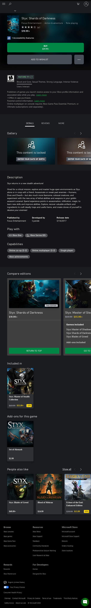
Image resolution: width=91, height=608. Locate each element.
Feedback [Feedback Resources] (36, 541)
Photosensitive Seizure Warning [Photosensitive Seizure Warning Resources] (44, 550)
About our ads (21, 603)
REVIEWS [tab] (45, 123)
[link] (20, 388)
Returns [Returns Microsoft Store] (65, 541)
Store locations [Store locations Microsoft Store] (67, 550)
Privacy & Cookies (33, 598)
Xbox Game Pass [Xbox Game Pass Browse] (10, 541)
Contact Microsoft (18, 598)
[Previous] (75, 133)
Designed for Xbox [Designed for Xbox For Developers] (39, 574)
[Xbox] (7, 10)
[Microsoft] (45, 2)
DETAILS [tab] (29, 123)
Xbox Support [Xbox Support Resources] (37, 536)
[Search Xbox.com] (10, 3)
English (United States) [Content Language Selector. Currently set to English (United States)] (16, 582)
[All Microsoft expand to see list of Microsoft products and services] (3, 4)
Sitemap (7, 598)
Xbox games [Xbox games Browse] (8, 536)
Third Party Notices (71, 598)
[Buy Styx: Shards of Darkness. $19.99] (45, 47)
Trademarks (57, 598)
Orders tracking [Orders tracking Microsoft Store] (67, 546)
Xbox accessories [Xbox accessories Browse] (10, 546)
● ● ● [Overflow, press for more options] (79, 59)
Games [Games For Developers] (35, 569)
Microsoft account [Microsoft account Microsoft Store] (68, 531)
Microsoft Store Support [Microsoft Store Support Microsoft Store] (70, 536)
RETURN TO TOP (34, 350)
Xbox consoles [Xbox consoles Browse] (9, 531)
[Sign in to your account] (86, 4)
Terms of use (46, 598)
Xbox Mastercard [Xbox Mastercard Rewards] (10, 574)
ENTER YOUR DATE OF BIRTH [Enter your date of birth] (31, 159)
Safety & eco (9, 603)
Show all (66, 469)
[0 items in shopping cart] (79, 4)
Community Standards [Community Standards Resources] (41, 546)
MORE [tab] (61, 123)
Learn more (41, 94)
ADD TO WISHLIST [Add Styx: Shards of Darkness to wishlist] (39, 59)
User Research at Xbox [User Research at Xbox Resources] (41, 555)
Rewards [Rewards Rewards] (7, 569)
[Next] (81, 133)
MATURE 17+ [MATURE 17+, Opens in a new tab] (25, 77)
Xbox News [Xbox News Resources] (37, 531)
